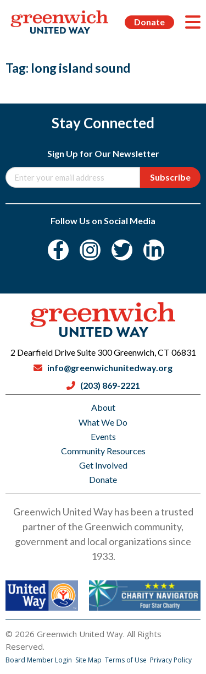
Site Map (89, 660)
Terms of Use (126, 660)
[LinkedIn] (153, 250)
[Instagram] (90, 250)
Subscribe (170, 177)
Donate (149, 22)
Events (103, 436)
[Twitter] (122, 250)
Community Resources (103, 450)
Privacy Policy (171, 660)
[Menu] (193, 22)
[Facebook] (58, 250)
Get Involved (103, 465)
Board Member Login (39, 660)
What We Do (103, 422)
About (103, 407)
